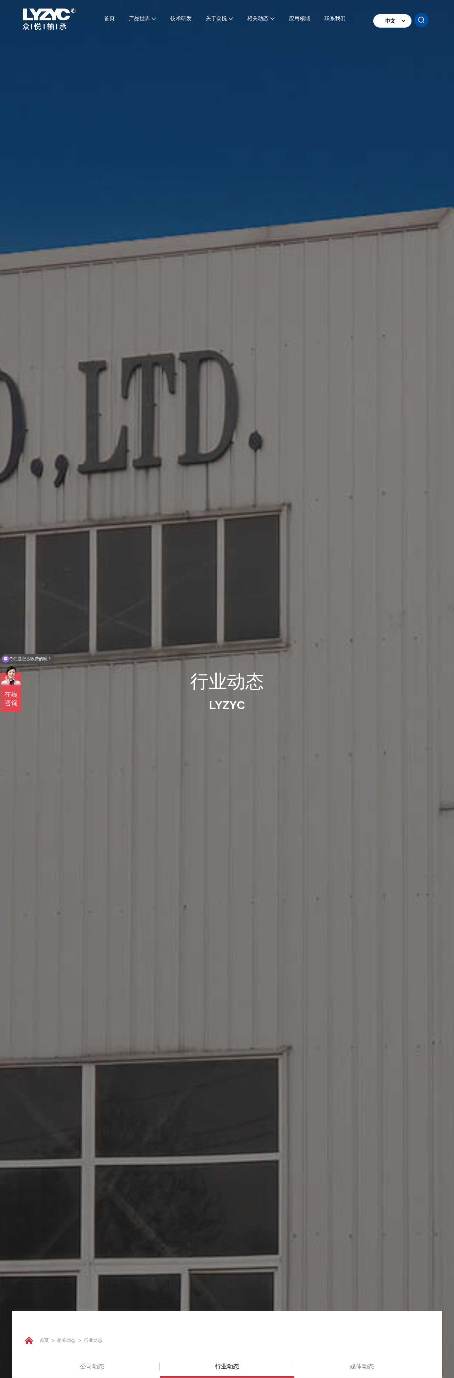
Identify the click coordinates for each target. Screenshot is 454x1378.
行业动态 (105, 1340)
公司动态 (92, 1365)
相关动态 (260, 21)
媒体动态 (362, 1365)
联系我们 (335, 21)
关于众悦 (219, 21)
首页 (109, 21)
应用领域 (299, 21)
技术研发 (181, 21)
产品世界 (142, 21)
